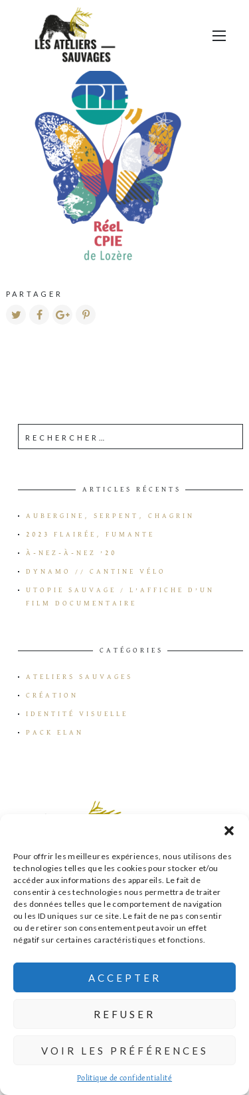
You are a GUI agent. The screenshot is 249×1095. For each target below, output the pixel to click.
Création (52, 695)
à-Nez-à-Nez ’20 (71, 553)
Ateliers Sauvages (79, 677)
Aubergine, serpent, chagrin (110, 516)
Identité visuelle (77, 714)
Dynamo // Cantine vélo (96, 571)
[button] (229, 830)
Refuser (124, 1014)
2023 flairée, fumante (90, 534)
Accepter (124, 978)
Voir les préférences (124, 1051)
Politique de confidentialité (124, 1078)
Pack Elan (55, 732)
